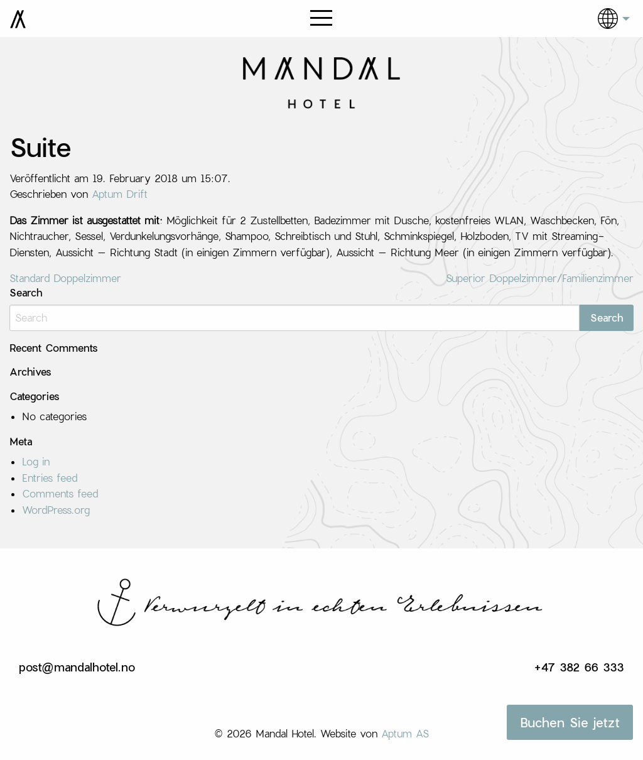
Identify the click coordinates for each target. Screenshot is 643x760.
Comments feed (60, 493)
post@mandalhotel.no (77, 667)
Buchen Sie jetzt (570, 722)
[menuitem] (604, 18)
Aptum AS (405, 733)
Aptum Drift (120, 194)
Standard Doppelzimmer (65, 278)
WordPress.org (56, 510)
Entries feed (49, 478)
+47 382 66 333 (579, 667)
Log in (36, 461)
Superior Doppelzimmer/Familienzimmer (540, 278)
